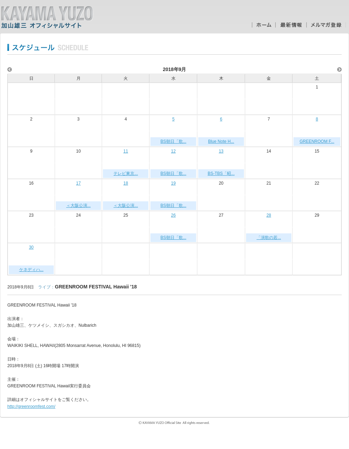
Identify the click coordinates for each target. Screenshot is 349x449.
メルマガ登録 (326, 25)
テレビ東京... (125, 173)
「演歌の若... (269, 237)
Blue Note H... (221, 141)
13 (221, 151)
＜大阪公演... (78, 205)
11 (126, 151)
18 (126, 183)
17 (78, 183)
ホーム (263, 25)
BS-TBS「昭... (221, 173)
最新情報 (290, 25)
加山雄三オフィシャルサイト (47, 17)
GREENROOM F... (316, 141)
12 (173, 151)
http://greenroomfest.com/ (31, 406)
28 (268, 215)
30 (31, 247)
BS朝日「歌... (173, 141)
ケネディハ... (31, 269)
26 (173, 215)
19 (173, 183)
